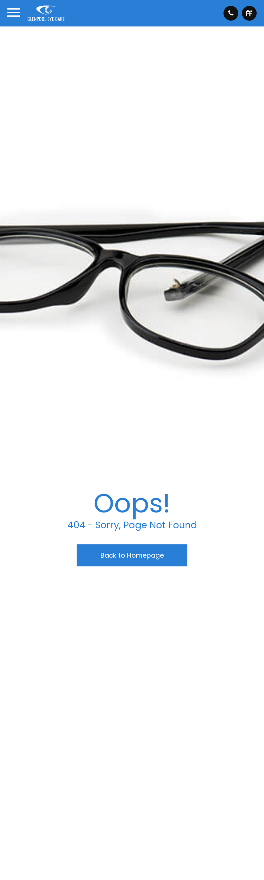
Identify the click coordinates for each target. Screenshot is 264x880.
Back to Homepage (132, 555)
